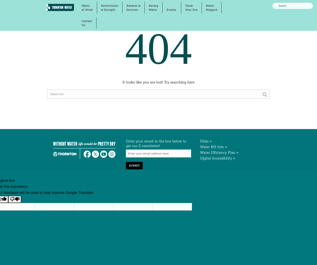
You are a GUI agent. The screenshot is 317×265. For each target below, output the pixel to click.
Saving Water (153, 8)
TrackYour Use (191, 8)
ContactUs (87, 23)
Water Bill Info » (213, 147)
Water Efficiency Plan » (219, 152)
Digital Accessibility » (217, 158)
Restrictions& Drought (109, 8)
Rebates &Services (133, 8)
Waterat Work (87, 8)
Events (172, 10)
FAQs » (206, 141)
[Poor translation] (14, 199)
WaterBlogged (211, 8)
